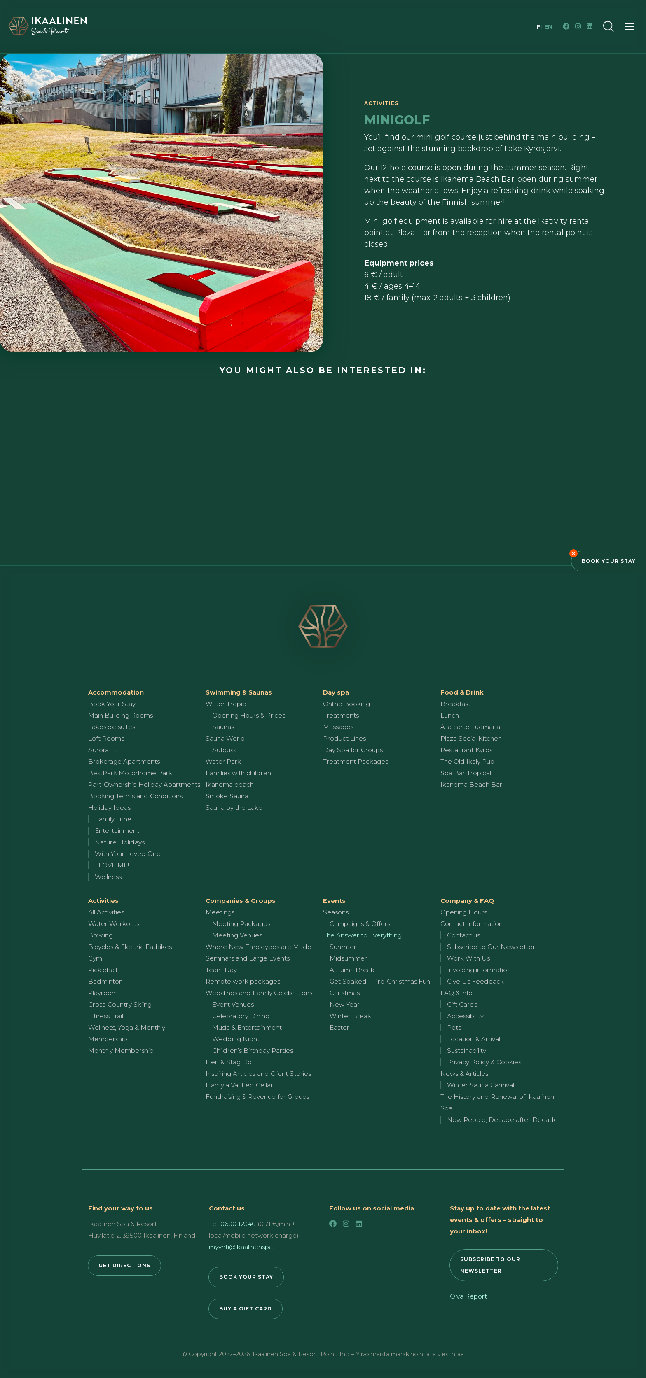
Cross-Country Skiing (120, 1004)
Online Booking (346, 704)
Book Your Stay (609, 561)
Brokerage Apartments (124, 761)
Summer (343, 947)
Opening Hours (463, 912)
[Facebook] (566, 26)
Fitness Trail (105, 1016)
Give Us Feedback (475, 981)
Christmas (345, 993)
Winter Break (350, 1016)
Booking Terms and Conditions (135, 796)
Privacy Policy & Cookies (484, 1062)
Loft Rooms (106, 738)
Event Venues (233, 1004)
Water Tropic (226, 704)
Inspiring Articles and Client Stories (258, 1073)
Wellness (108, 877)
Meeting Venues (237, 935)
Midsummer (348, 958)
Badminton (105, 981)
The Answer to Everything (362, 935)
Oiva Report (468, 1296)
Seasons (336, 912)
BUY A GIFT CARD (245, 1309)
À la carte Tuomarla (470, 727)
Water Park (223, 761)
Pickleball (102, 970)
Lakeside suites (111, 727)
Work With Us (468, 958)
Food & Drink (462, 692)
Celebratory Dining (240, 1016)
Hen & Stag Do (229, 1062)
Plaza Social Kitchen (471, 738)
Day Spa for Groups (353, 750)
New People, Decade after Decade (502, 1120)
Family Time (113, 819)
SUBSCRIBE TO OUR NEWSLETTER (490, 1265)
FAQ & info (456, 993)
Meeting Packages (241, 924)
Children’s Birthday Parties (252, 1050)
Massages (338, 727)
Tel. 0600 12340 (232, 1224)
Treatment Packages (355, 761)
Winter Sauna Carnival (480, 1085)
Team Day (221, 970)
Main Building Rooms (120, 715)
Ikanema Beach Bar (471, 784)
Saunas (223, 727)
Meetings (220, 912)
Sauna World (225, 738)
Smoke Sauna (227, 796)
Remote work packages (243, 981)
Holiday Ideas (109, 807)
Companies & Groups (241, 901)
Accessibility (465, 1016)
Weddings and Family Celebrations (259, 993)
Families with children (238, 773)
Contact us (463, 935)
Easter (339, 1027)
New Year (345, 1004)
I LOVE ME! (112, 865)
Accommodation (116, 692)
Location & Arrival (473, 1039)
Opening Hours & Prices (248, 715)
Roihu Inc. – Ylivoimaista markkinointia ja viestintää (392, 1354)
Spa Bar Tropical (465, 773)
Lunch (449, 715)
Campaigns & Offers (360, 924)
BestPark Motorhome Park (130, 773)
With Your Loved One (128, 854)
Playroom (103, 993)
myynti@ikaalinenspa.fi (243, 1247)
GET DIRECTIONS (124, 1265)
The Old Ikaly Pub (467, 761)
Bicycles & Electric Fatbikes (130, 947)
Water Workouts (113, 924)
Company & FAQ (467, 901)
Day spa (336, 692)
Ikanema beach (230, 784)
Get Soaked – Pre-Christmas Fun (380, 981)
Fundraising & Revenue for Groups (257, 1097)
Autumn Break (352, 970)
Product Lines (344, 738)
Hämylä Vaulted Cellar (239, 1085)
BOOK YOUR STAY (246, 1277)
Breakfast (455, 704)
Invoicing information (479, 970)
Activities (103, 901)
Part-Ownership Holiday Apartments (144, 784)
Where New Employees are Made (258, 947)
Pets (454, 1027)
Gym (95, 958)
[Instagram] (578, 26)
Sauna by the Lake (234, 807)
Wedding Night (236, 1039)
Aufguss (224, 750)
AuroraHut (104, 750)
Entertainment (117, 831)
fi (539, 26)
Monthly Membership (121, 1050)
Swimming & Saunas (239, 692)
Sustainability (466, 1050)
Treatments (341, 715)
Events (334, 901)
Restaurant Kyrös (466, 750)
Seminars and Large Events (248, 958)
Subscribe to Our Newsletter (491, 947)
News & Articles (464, 1073)
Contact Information (471, 924)
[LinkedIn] (589, 26)
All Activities (106, 912)
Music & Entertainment (247, 1027)
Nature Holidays (120, 842)
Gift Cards (462, 1004)
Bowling (100, 935)
